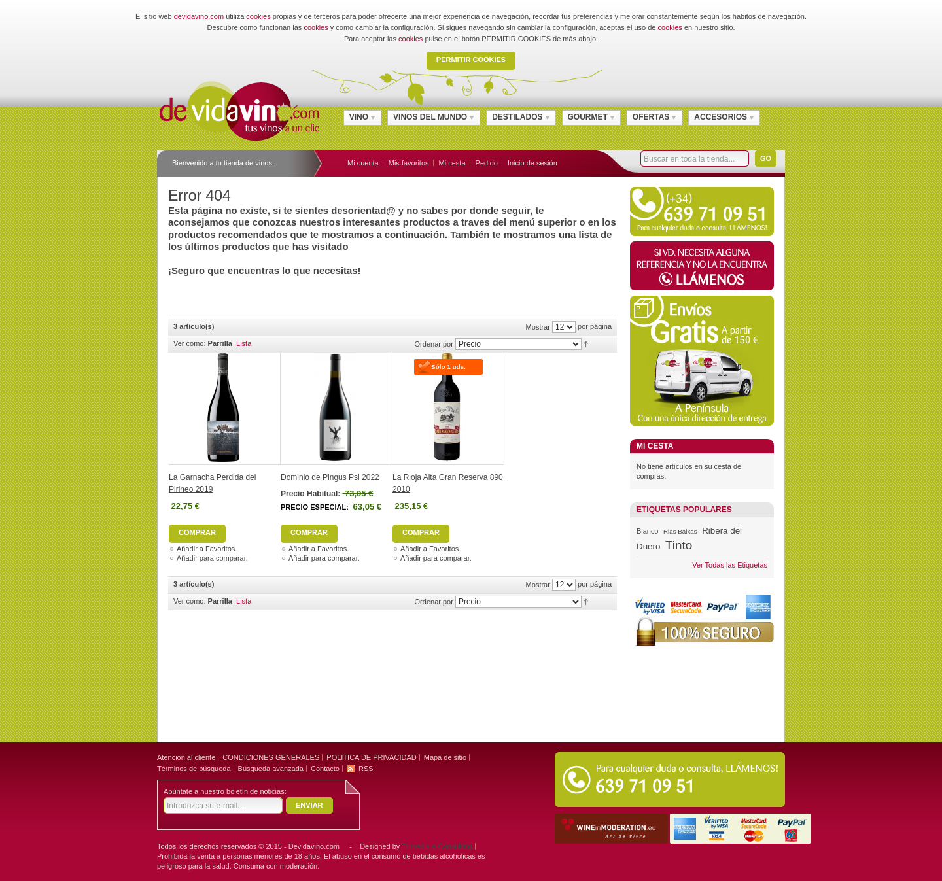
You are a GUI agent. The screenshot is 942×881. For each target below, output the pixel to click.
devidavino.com (199, 16)
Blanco (647, 531)
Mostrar (538, 327)
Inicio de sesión (532, 163)
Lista (243, 343)
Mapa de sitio (445, 757)
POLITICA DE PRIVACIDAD (371, 757)
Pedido (487, 163)
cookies (258, 16)
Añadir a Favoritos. (207, 549)
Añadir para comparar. (212, 558)
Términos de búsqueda (194, 768)
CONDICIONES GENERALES (270, 757)
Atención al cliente (186, 757)
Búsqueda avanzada (271, 768)
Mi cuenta (363, 163)
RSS (366, 768)
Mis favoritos (409, 163)
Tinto (678, 545)
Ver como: (189, 343)
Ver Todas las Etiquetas (729, 565)
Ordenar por (434, 344)
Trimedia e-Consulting (437, 846)
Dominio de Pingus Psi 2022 (330, 477)
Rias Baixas (680, 531)
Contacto (325, 768)
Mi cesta (452, 163)
